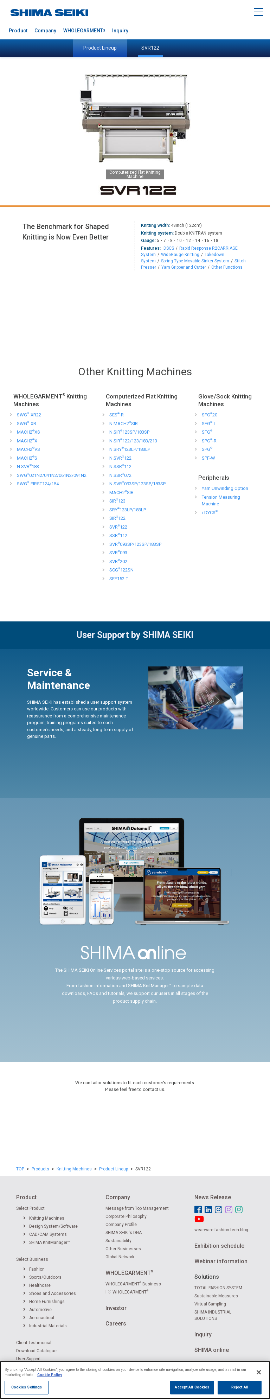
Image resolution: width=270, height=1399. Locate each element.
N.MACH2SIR (123, 423)
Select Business (32, 1259)
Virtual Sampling (210, 1304)
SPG (207, 449)
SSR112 (118, 535)
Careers (115, 1323)
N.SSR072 (120, 475)
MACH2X (27, 440)
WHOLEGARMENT (84, 30)
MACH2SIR (121, 492)
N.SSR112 (120, 466)
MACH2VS (28, 449)
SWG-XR (26, 423)
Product (18, 30)
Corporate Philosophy (126, 1216)
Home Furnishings (44, 1301)
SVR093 (118, 552)
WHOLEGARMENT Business (133, 1284)
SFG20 (209, 414)
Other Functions (227, 267)
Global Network (119, 1256)
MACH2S (27, 458)
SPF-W (208, 458)
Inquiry (120, 30)
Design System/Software (50, 1226)
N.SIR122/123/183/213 (133, 440)
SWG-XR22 (29, 414)
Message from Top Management (137, 1208)
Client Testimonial (33, 1342)
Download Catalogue (36, 1350)
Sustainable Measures (216, 1295)
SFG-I (208, 423)
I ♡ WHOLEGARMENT (126, 1292)
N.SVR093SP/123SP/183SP (137, 483)
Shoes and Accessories (49, 1293)
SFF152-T (118, 578)
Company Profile (121, 1224)
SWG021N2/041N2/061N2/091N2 (51, 475)
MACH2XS (28, 432)
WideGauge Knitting (180, 254)
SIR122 (117, 518)
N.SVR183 (28, 466)
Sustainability (118, 1240)
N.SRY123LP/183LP (129, 449)
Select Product (30, 1208)
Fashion (34, 1269)
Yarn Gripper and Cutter (183, 267)
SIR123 (117, 501)
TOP (20, 1169)
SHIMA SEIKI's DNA (123, 1232)
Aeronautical (38, 1317)
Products (40, 1169)
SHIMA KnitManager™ (46, 1242)
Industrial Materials (45, 1325)
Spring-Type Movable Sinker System (195, 260)
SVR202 (118, 561)
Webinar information (221, 1261)
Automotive (37, 1309)
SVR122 (150, 48)
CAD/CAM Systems (45, 1234)
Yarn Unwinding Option (225, 488)
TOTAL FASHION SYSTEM (218, 1287)
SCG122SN (121, 570)
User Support (28, 1358)
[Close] (258, 1378)
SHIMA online (211, 1350)
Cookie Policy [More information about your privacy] (49, 1381)
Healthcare (37, 1285)
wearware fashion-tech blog (221, 1229)
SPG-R (209, 440)
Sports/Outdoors (42, 1277)
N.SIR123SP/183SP (129, 432)
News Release (212, 1197)
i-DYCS (210, 512)
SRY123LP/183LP (127, 509)
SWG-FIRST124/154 (38, 483)
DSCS (168, 248)
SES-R (116, 414)
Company (45, 30)
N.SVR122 (120, 458)
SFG (207, 432)
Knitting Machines (74, 1169)
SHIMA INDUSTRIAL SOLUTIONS (212, 1315)
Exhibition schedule (219, 1246)
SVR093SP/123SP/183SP (135, 544)
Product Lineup (100, 48)
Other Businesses (123, 1248)
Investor (116, 1308)
